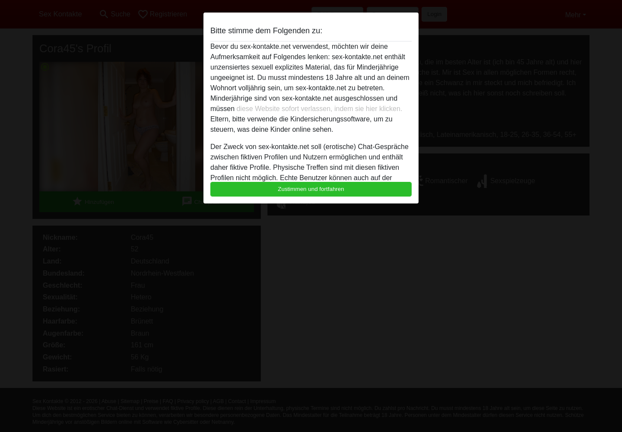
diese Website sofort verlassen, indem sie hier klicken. (319, 108)
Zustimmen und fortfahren (311, 189)
